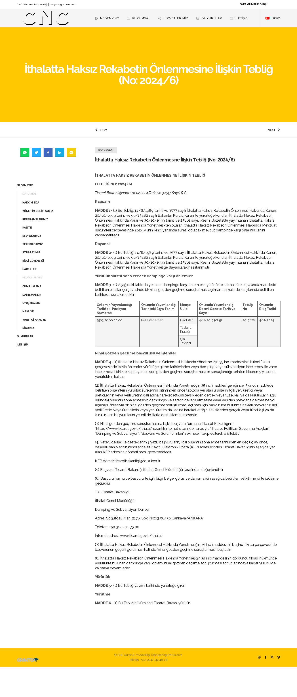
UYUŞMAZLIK (31, 333)
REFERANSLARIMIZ (35, 249)
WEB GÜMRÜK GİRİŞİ (253, 4)
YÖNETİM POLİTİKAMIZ (37, 241)
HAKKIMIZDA (30, 232)
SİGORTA (28, 358)
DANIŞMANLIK (31, 324)
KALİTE (27, 257)
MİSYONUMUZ (31, 266)
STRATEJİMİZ (31, 282)
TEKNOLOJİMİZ (32, 274)
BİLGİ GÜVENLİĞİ (33, 291)
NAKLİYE (28, 341)
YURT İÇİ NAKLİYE (34, 350)
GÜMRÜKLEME (31, 316)
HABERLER (29, 299)
